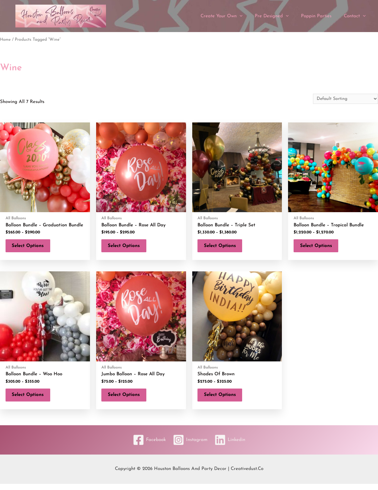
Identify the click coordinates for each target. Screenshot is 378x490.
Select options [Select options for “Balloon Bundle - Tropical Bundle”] (319, 247)
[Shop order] (344, 99)
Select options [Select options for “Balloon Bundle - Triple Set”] (223, 247)
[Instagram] (190, 446)
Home (5, 40)
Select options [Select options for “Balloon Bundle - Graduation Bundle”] (31, 247)
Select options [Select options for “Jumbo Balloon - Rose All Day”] (127, 399)
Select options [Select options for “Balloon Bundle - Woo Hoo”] (31, 399)
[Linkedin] (232, 446)
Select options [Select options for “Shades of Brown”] (223, 399)
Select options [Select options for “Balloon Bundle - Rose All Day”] (127, 247)
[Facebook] (147, 446)
